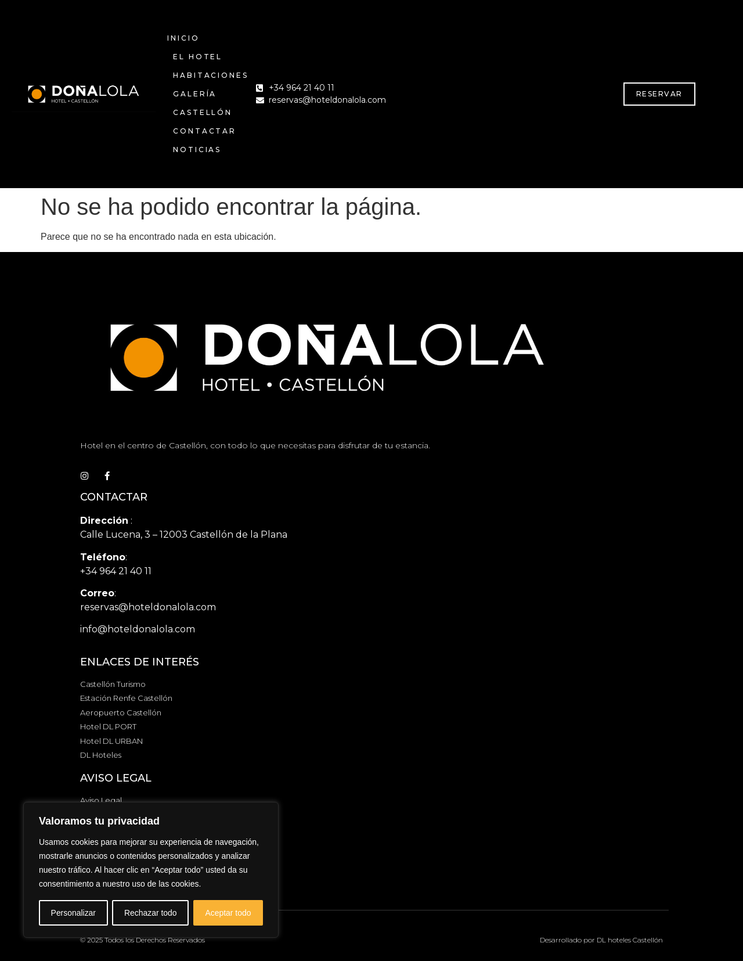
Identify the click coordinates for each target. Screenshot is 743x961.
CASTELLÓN (202, 112)
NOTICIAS (197, 149)
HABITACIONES (210, 75)
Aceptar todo (228, 912)
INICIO (183, 38)
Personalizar (73, 912)
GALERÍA (195, 93)
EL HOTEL (197, 56)
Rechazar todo (150, 912)
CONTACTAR (204, 131)
